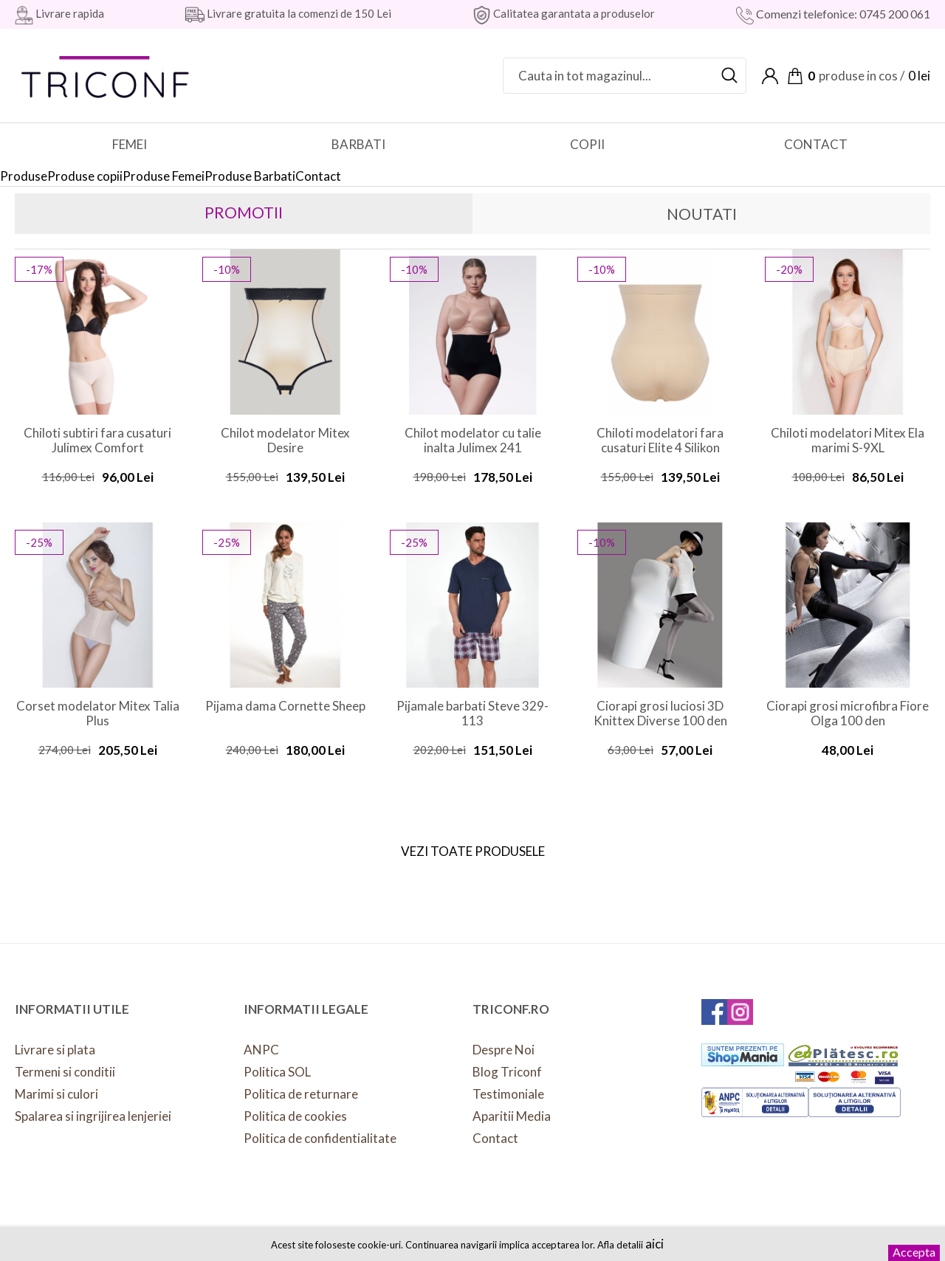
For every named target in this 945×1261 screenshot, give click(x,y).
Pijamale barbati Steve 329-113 (472, 713)
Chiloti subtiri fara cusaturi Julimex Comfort (97, 440)
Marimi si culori (56, 1094)
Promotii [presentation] (244, 212)
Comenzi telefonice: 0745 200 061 (842, 14)
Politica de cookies (295, 1116)
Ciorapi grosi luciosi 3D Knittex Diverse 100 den (660, 713)
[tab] (243, 213)
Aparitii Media (511, 1116)
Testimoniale (508, 1094)
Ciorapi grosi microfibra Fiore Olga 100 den (847, 713)
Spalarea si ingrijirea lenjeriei (93, 1116)
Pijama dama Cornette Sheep (285, 706)
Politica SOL (277, 1071)
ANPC (261, 1049)
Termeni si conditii (65, 1071)
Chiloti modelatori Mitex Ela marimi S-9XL (847, 440)
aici (654, 1243)
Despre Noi (503, 1049)
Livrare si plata (55, 1049)
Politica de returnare (301, 1094)
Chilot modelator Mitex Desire (285, 440)
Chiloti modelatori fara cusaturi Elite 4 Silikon (660, 440)
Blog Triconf (507, 1071)
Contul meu (770, 76)
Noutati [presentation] (702, 213)
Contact (495, 1138)
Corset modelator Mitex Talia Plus (97, 713)
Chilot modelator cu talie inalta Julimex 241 (473, 440)
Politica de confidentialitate (320, 1138)
